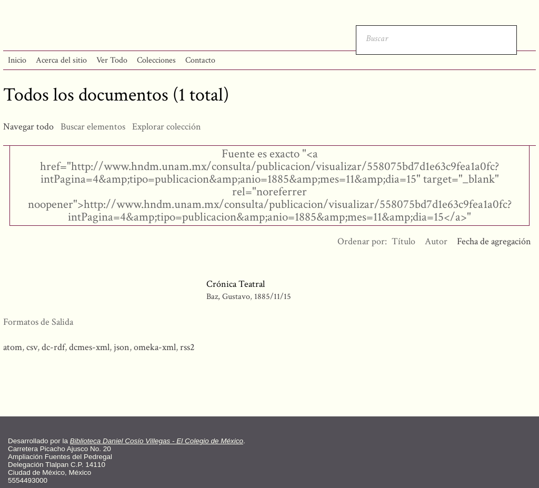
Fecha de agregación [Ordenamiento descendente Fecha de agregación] (494, 241)
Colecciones (156, 60)
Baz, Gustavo (228, 296)
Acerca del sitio (61, 60)
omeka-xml (155, 347)
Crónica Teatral (235, 284)
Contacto (200, 60)
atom (12, 347)
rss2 (187, 347)
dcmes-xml (89, 347)
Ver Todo (111, 60)
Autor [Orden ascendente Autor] (436, 241)
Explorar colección (166, 127)
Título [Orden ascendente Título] (403, 241)
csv (31, 347)
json (121, 347)
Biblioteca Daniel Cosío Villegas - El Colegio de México (156, 441)
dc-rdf (53, 347)
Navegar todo (28, 127)
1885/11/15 (272, 296)
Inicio (17, 60)
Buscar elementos (93, 127)
